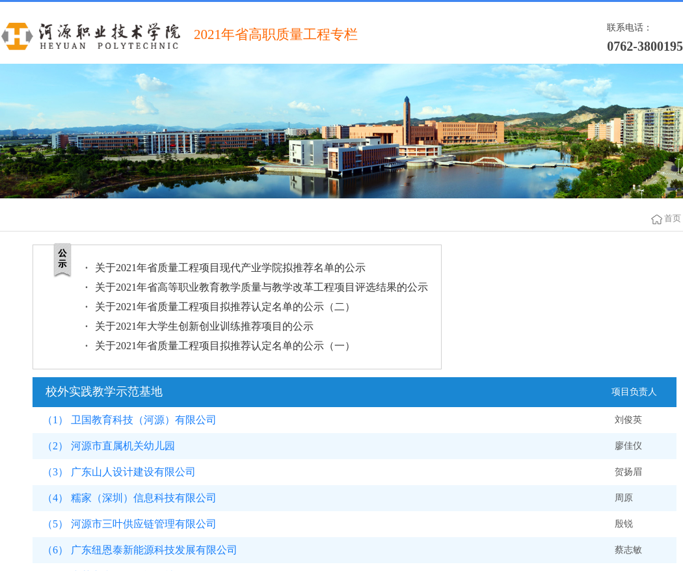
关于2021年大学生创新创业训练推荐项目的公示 (204, 326)
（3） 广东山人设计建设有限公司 (119, 471)
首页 (672, 218)
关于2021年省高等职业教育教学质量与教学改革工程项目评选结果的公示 (261, 287)
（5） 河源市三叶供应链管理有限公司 (129, 523)
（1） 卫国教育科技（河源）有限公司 (129, 419)
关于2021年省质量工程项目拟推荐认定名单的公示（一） (225, 345)
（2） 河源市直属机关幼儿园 (108, 445)
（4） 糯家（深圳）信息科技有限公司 (129, 497)
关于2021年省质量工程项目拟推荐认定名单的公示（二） (225, 306)
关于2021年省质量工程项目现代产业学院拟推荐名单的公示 (230, 267)
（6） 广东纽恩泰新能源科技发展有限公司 (139, 549)
